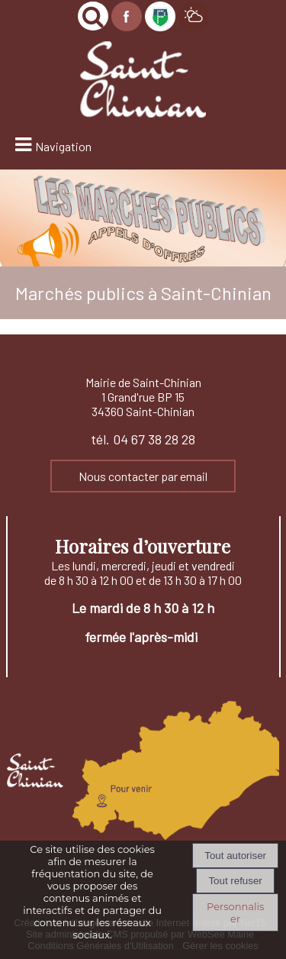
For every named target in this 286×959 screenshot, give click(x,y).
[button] (93, 16)
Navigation (63, 146)
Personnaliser (235, 912)
